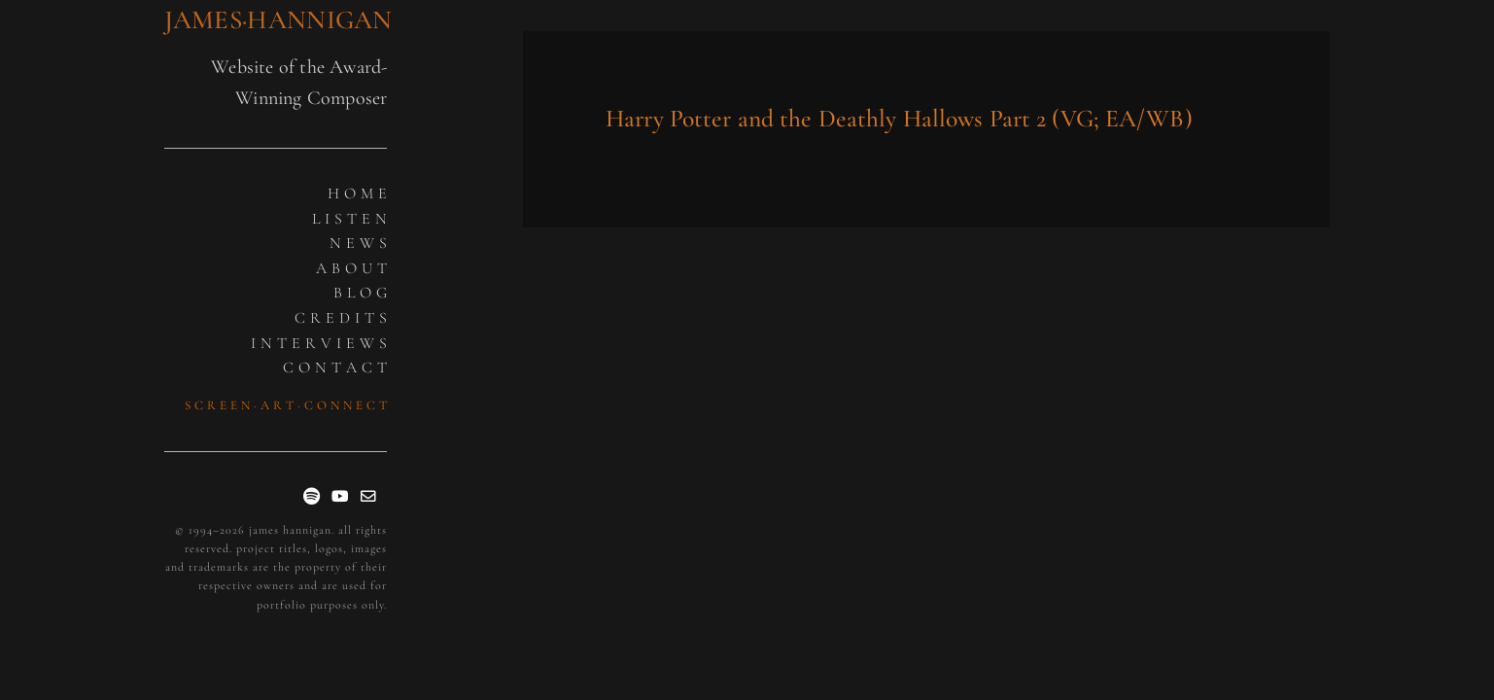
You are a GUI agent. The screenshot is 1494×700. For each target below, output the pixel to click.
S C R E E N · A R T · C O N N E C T (286, 405)
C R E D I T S (341, 318)
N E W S (359, 243)
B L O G (360, 292)
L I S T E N (350, 218)
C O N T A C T (335, 367)
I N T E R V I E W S (319, 343)
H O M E (358, 193)
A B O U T (352, 268)
